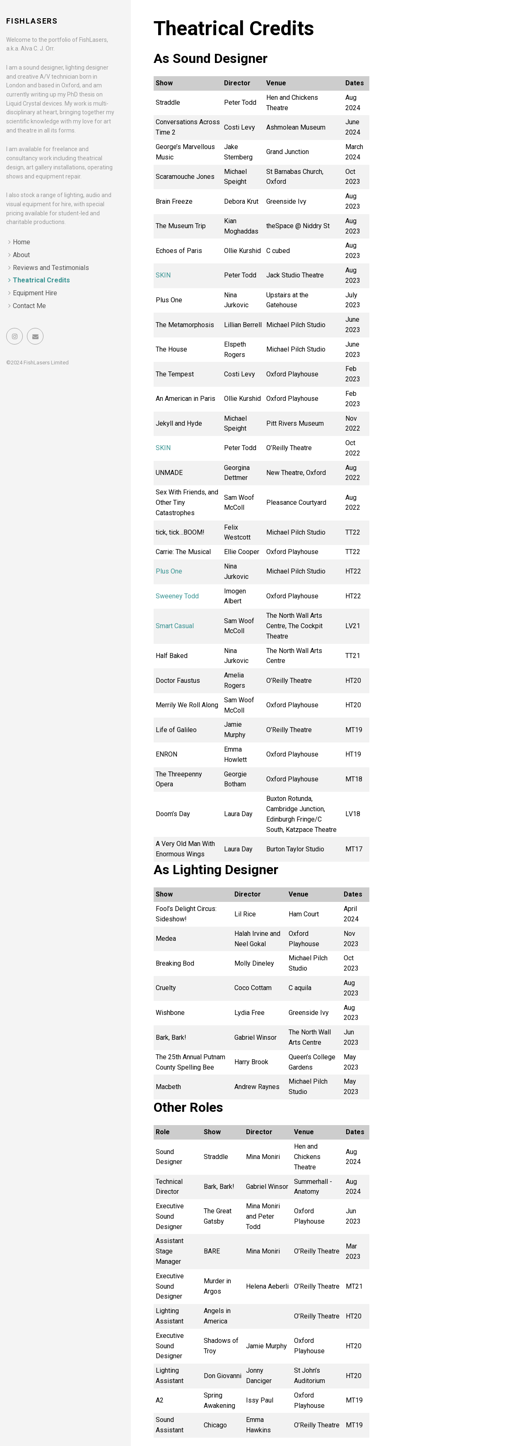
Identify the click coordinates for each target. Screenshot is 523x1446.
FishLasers (32, 21)
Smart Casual (175, 626)
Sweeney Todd (177, 596)
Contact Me (29, 306)
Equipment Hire (35, 293)
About (21, 255)
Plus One (169, 571)
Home (21, 242)
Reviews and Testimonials (51, 268)
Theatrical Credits (41, 280)
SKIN (163, 275)
